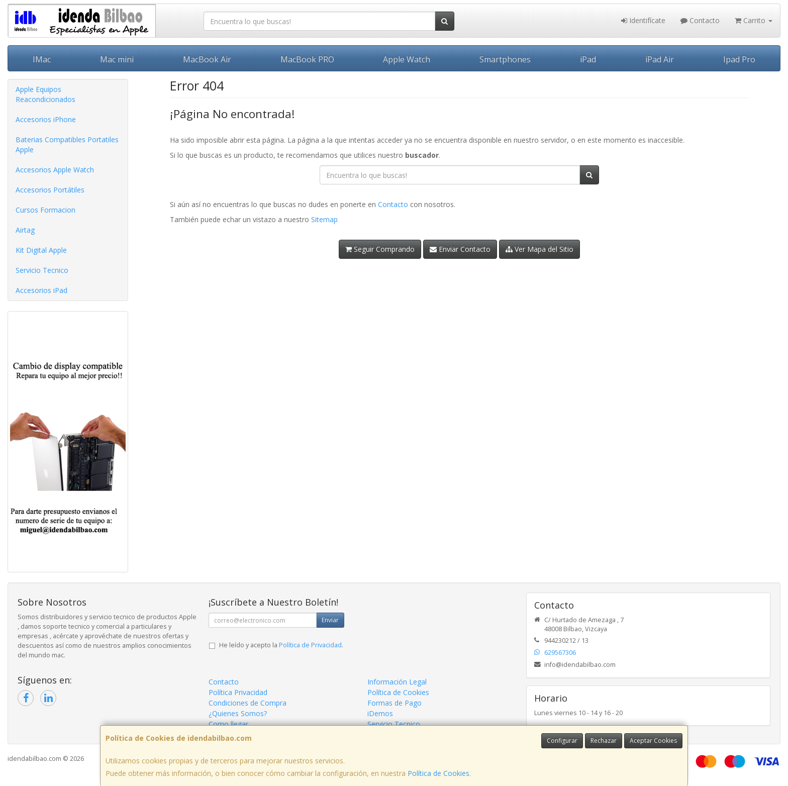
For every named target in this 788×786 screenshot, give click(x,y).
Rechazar (603, 740)
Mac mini (117, 59)
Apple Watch (406, 59)
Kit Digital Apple (41, 250)
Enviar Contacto (460, 249)
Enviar (330, 620)
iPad (588, 59)
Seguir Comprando (380, 249)
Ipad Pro (739, 59)
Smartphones (505, 59)
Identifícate (643, 20)
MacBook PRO (307, 59)
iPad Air (659, 59)
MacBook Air (207, 59)
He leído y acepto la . (281, 645)
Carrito (753, 20)
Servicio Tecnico (42, 270)
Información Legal (397, 681)
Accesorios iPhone (46, 119)
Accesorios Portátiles (50, 189)
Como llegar (228, 724)
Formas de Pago (394, 703)
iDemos (380, 713)
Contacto (700, 20)
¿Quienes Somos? (238, 713)
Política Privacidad (238, 692)
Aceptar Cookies (653, 740)
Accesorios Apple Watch (55, 169)
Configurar (562, 740)
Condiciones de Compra (247, 703)
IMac (42, 59)
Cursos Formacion (45, 210)
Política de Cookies (438, 773)
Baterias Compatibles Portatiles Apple (67, 144)
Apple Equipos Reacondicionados (45, 94)
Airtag (25, 230)
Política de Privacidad (310, 645)
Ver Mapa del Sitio (539, 249)
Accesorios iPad (41, 290)
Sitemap (324, 219)
